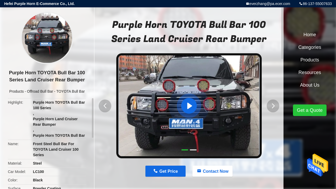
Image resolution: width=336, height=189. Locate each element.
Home (309, 34)
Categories (309, 47)
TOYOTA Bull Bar (70, 91)
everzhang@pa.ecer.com (269, 4)
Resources (309, 72)
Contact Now (216, 171)
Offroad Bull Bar (40, 91)
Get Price (168, 171)
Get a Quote (310, 110)
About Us (309, 85)
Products (16, 91)
